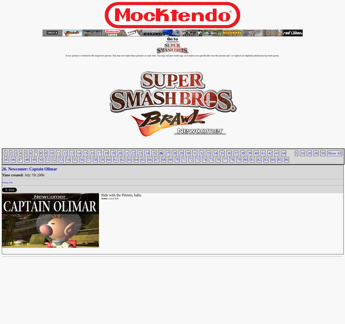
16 (92, 153)
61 (116, 160)
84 (273, 160)
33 (208, 153)
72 (191, 160)
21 (126, 153)
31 (195, 153)
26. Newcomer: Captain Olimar (29, 169)
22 (133, 153)
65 (143, 160)
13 (72, 153)
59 (102, 160)
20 (309, 153)
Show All (335, 153)
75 (211, 160)
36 (229, 153)
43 (277, 153)
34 (215, 153)
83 (266, 160)
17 (99, 153)
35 (222, 153)
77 (225, 160)
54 (68, 160)
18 (106, 153)
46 (13, 160)
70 (177, 160)
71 (184, 160)
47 (20, 160)
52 (54, 160)
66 (150, 160)
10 (302, 153)
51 (47, 160)
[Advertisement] (172, 290)
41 (263, 153)
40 (256, 153)
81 (252, 160)
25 (154, 153)
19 (113, 153)
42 (270, 153)
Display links (7, 182)
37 (236, 153)
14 (79, 153)
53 (61, 160)
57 (88, 160)
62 (122, 160)
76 (218, 160)
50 (323, 153)
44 (283, 153)
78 (232, 160)
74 (204, 160)
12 (65, 153)
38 (242, 153)
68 (163, 160)
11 (58, 153)
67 (157, 160)
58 (95, 160)
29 (181, 153)
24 (147, 153)
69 (170, 160)
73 (198, 160)
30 (316, 153)
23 (140, 153)
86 (286, 160)
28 (174, 153)
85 (280, 160)
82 (259, 160)
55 (75, 160)
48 (27, 160)
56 (82, 160)
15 (85, 153)
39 (249, 153)
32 (201, 153)
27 (167, 153)
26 (160, 153)
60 (109, 160)
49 (34, 160)
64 (136, 160)
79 (239, 160)
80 (245, 160)
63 (129, 160)
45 (6, 160)
